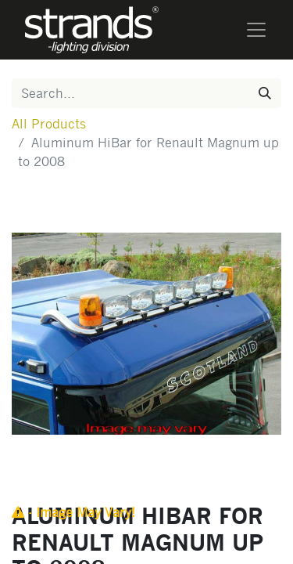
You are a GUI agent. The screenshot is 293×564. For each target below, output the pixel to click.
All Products (49, 123)
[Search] (264, 93)
